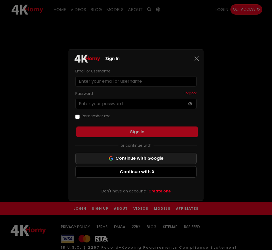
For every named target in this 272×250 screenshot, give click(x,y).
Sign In (137, 132)
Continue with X (137, 172)
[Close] (196, 58)
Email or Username (93, 71)
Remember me (96, 116)
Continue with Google (136, 158)
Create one (159, 191)
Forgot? (190, 93)
